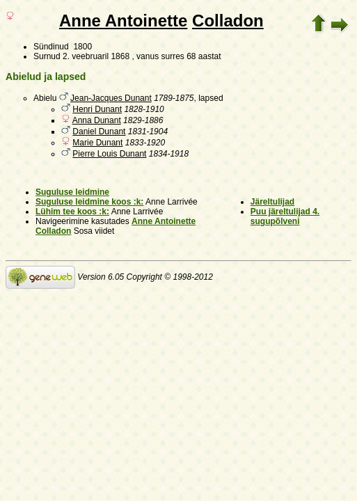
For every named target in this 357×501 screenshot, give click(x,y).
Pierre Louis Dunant (109, 154)
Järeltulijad (272, 202)
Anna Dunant (96, 120)
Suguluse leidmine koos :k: (89, 202)
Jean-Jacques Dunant (111, 98)
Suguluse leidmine (72, 192)
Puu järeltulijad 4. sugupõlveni (285, 216)
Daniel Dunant (98, 131)
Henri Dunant (97, 109)
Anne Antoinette (123, 20)
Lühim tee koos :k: (72, 211)
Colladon (228, 20)
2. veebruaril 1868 (96, 56)
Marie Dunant (97, 143)
